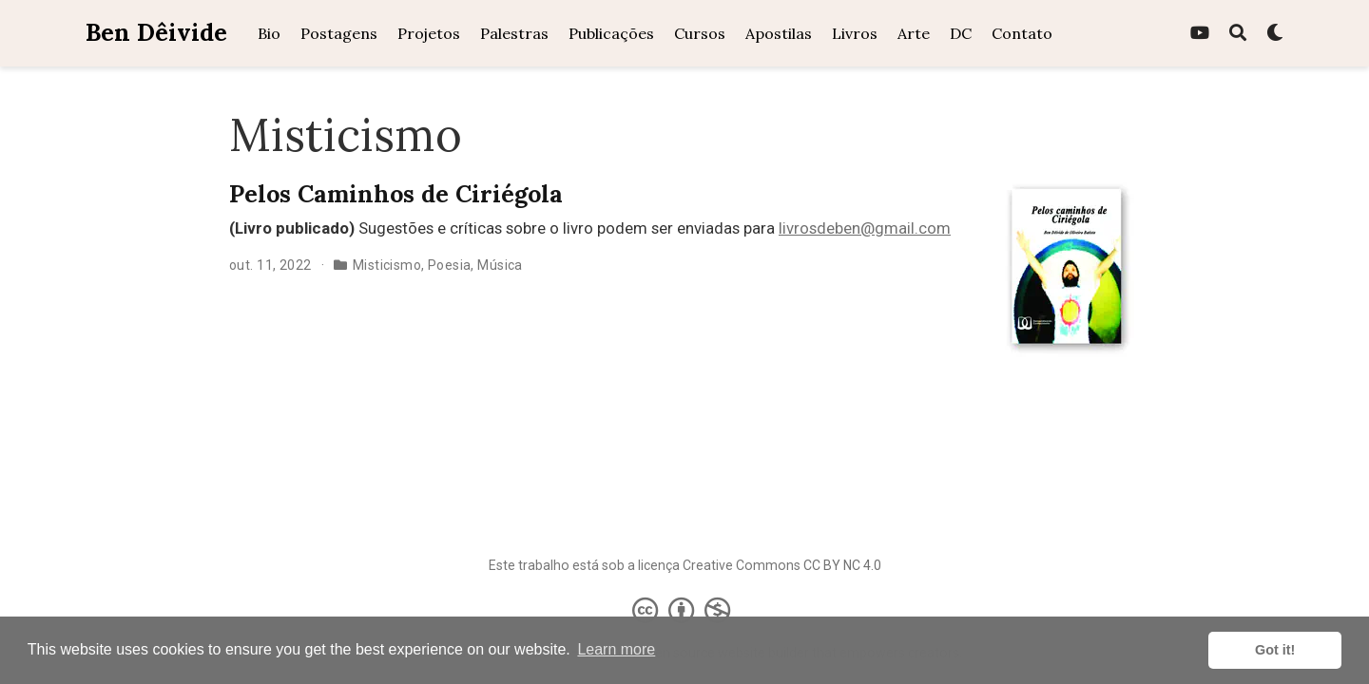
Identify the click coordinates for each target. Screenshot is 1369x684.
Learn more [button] (616, 649)
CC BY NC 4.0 (842, 565)
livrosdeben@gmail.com (865, 228)
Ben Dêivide (156, 32)
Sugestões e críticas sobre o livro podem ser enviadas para (504, 228)
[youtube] (1199, 34)
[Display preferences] (1274, 34)
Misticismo (387, 265)
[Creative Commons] (685, 610)
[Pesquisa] (1237, 34)
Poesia (450, 265)
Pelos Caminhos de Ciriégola (396, 194)
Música (500, 265)
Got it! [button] (1275, 649)
